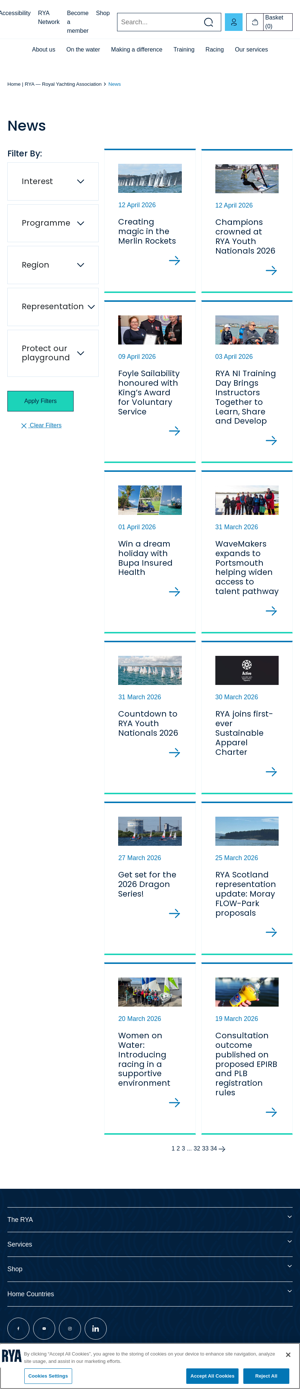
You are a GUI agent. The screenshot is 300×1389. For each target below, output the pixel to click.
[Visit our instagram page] (70, 1341)
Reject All (266, 1376)
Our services (251, 49)
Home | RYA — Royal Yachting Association (54, 84)
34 (214, 1161)
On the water (83, 49)
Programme (46, 223)
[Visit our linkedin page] (96, 1341)
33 (205, 1161)
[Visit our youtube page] (44, 1341)
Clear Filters (41, 425)
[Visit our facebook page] (18, 1341)
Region (35, 265)
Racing (214, 49)
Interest (37, 181)
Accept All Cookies (212, 1376)
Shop (103, 13)
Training (183, 49)
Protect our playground (46, 353)
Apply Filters (40, 401)
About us (43, 49)
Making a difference (136, 49)
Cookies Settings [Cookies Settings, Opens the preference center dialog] (48, 1376)
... (189, 1161)
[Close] (288, 1355)
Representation (53, 306)
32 (197, 1161)
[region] (150, 1366)
